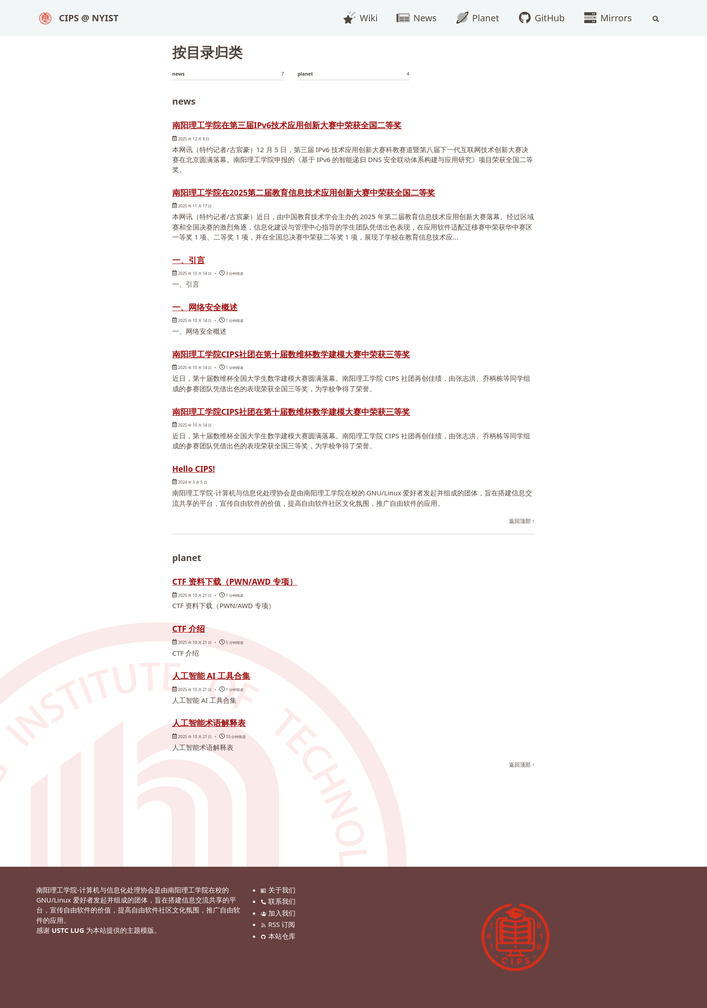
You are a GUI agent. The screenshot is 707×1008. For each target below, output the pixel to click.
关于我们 (279, 889)
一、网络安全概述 (217, 326)
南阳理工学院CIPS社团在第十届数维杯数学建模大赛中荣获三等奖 (337, 374)
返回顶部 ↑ (522, 543)
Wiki (357, 18)
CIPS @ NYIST (89, 18)
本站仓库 (279, 936)
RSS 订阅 (279, 924)
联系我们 (279, 901)
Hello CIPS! (202, 490)
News (413, 18)
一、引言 (195, 279)
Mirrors (604, 18)
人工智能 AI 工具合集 (226, 698)
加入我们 (279, 912)
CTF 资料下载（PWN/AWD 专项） (259, 602)
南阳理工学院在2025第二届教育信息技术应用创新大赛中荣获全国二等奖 (349, 202)
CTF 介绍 (195, 650)
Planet (474, 18)
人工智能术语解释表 (223, 746)
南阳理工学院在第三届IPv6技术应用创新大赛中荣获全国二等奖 (331, 126)
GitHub (538, 18)
